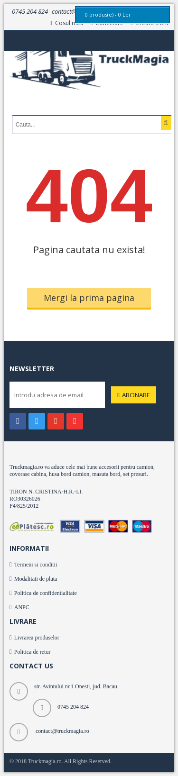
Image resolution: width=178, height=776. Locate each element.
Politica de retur (32, 651)
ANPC (21, 607)
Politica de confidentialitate (45, 593)
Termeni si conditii (35, 564)
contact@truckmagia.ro (62, 731)
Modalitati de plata (35, 578)
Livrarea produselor (36, 637)
